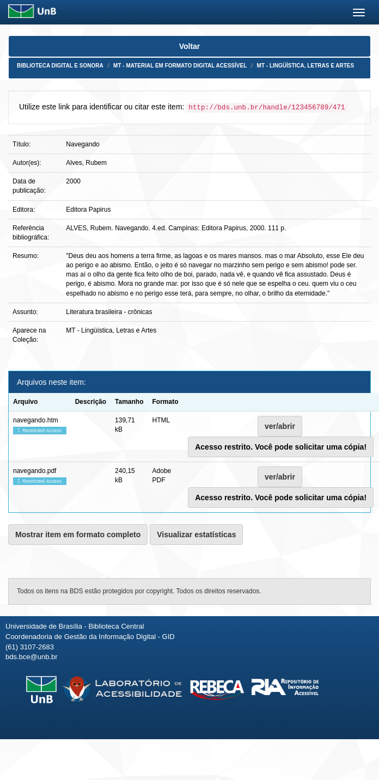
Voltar (189, 46)
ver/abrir (280, 426)
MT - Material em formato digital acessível (180, 66)
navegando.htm (35, 420)
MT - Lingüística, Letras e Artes (305, 66)
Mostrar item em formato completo (77, 534)
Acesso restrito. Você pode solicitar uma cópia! (280, 447)
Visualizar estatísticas (196, 534)
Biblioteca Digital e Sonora (60, 66)
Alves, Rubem (86, 163)
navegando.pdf (34, 471)
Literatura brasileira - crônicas (109, 312)
